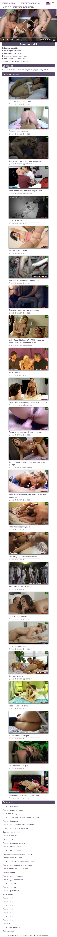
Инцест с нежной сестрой (19, 735)
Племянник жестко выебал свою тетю (24, 795)
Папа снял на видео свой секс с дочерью (25, 432)
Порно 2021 (8, 912)
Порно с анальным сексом (13, 810)
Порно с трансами (10, 887)
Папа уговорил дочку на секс (20, 527)
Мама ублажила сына (17, 646)
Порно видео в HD (28, 44)
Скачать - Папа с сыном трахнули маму (16, 61)
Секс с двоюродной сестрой (20, 101)
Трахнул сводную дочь (18, 616)
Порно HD (21, 58)
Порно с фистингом (11, 890)
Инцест (24, 56)
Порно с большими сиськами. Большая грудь (21, 817)
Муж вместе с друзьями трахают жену (24, 280)
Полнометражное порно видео (15, 868)
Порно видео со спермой (13, 880)
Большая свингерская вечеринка (22, 586)
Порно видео (8, 3)
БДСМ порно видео (11, 814)
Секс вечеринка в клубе (18, 765)
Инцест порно (8, 839)
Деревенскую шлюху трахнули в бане (24, 310)
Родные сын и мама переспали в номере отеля (28, 402)
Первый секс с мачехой (18, 706)
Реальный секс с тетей (18, 250)
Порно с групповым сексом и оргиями (18, 824)
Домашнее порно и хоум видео (15, 828)
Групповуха (16, 56)
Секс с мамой (8, 931)
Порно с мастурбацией (12, 850)
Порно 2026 (8, 920)
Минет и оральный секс (12, 857)
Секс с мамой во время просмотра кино (25, 161)
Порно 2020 (12, 58)
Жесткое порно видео (12, 832)
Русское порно (9, 872)
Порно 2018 (8, 901)
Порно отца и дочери (11, 927)
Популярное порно (30, 3)
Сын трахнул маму (16, 676)
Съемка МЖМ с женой (18, 220)
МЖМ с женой (14, 372)
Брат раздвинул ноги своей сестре (23, 556)
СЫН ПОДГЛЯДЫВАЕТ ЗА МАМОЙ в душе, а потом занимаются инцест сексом (26, 341)
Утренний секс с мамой (18, 131)
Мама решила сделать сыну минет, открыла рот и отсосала (28, 495)
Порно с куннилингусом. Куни (15, 843)
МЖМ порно (8, 894)
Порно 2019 (8, 905)
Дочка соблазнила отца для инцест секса (25, 191)
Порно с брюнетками (11, 821)
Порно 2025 (8, 916)
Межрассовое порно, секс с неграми (17, 854)
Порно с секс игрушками (13, 876)
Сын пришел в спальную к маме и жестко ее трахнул (27, 463)
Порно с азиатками (10, 806)
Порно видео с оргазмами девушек (17, 865)
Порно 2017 (8, 898)
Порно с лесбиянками (12, 846)
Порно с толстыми (10, 883)
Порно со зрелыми (10, 835)
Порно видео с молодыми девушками (18, 861)
